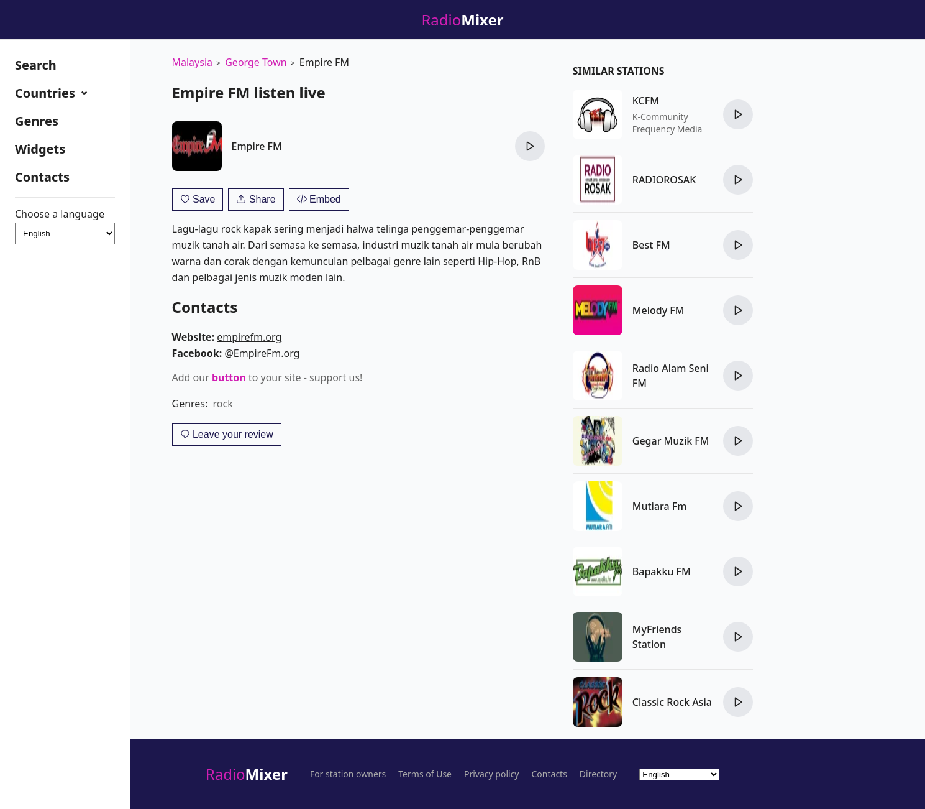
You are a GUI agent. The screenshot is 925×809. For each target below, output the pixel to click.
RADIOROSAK (664, 180)
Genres (36, 121)
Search (36, 65)
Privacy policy (491, 774)
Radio (247, 774)
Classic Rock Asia (672, 702)
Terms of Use (425, 774)
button (229, 377)
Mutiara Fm (659, 506)
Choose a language (65, 226)
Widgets (40, 149)
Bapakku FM (661, 571)
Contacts (42, 177)
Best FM (651, 245)
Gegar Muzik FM (670, 441)
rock (223, 403)
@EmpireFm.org (261, 353)
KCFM (645, 101)
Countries (46, 93)
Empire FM (257, 146)
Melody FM (658, 310)
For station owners (348, 774)
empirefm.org (249, 337)
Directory (598, 774)
